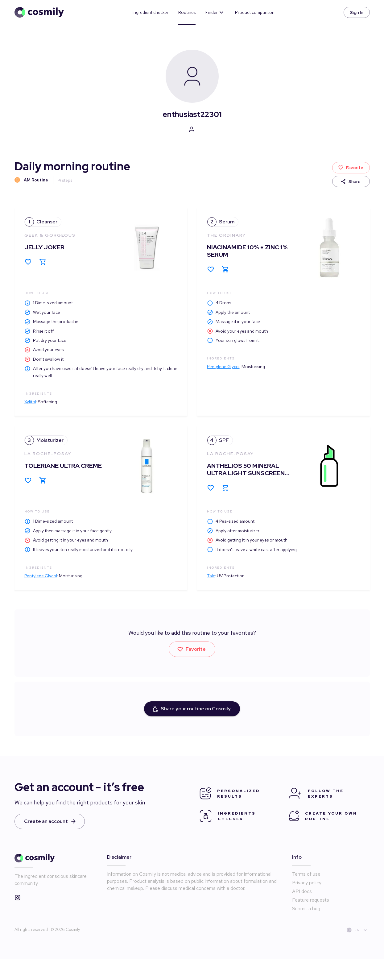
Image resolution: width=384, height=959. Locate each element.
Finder (215, 12)
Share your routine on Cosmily (192, 708)
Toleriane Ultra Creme (63, 466)
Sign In (357, 12)
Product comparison (255, 12)
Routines (187, 12)
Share (351, 181)
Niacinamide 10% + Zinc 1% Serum (247, 251)
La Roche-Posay (47, 453)
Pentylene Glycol (223, 366)
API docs (302, 891)
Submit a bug (306, 908)
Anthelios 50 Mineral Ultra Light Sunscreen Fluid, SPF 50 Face (246, 473)
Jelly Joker (44, 247)
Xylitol (30, 402)
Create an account (50, 821)
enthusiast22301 (192, 114)
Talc (211, 576)
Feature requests (310, 900)
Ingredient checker (150, 12)
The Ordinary (226, 235)
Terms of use (306, 874)
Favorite (351, 167)
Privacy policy (306, 882)
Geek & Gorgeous (50, 235)
